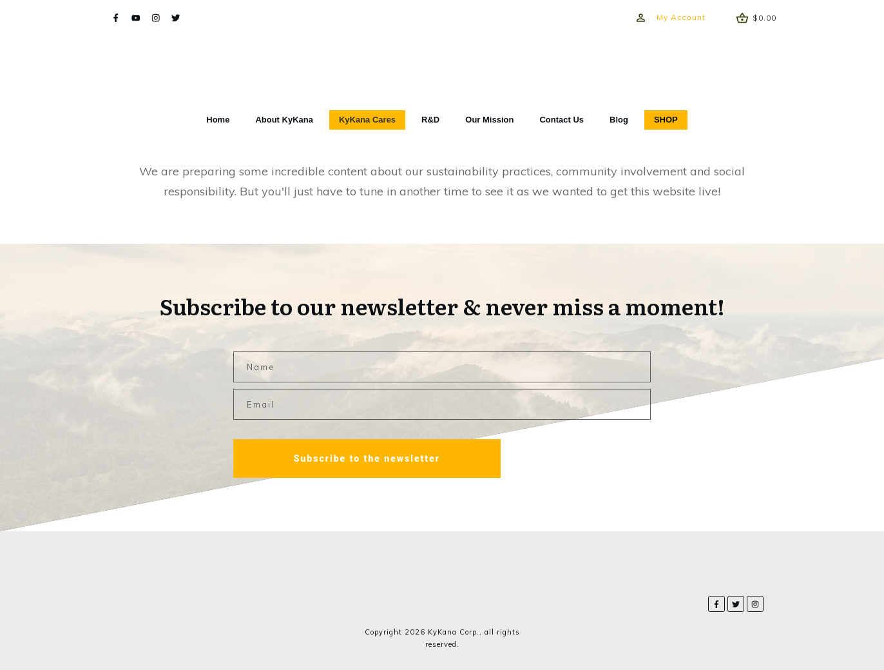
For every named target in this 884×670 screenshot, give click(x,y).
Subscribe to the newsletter (367, 458)
